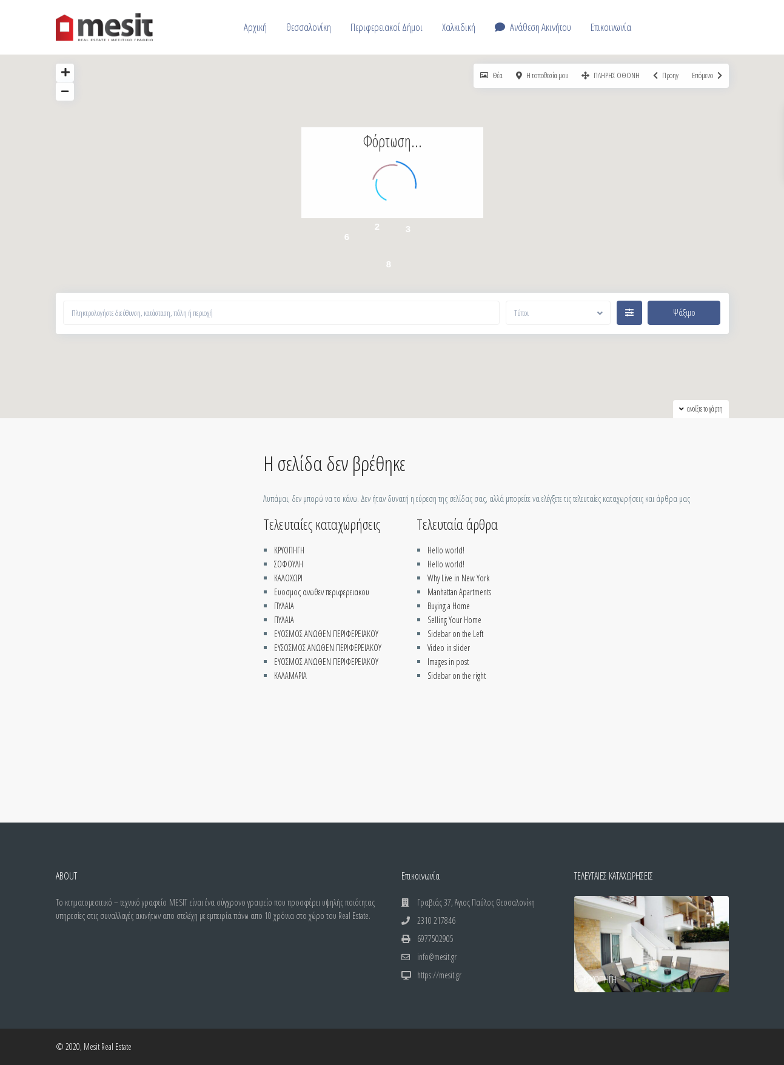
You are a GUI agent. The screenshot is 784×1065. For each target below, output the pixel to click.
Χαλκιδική (458, 27)
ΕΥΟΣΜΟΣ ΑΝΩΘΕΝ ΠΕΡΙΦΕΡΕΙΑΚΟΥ (326, 633)
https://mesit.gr (439, 975)
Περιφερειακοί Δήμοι (386, 27)
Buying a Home (448, 606)
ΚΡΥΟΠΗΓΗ (289, 550)
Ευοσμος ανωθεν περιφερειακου (321, 592)
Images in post (448, 661)
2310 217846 (436, 920)
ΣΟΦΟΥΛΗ (288, 564)
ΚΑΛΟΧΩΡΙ (288, 578)
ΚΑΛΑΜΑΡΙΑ (290, 675)
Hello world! (445, 550)
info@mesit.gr (437, 957)
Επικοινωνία (611, 27)
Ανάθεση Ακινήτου (533, 27)
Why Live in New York (458, 578)
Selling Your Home (454, 620)
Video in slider (448, 647)
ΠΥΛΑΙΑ (284, 606)
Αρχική (255, 27)
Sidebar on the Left (455, 633)
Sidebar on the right (456, 675)
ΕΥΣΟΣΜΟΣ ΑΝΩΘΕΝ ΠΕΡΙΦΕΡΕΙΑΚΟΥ (327, 647)
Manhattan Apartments (459, 592)
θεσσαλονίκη (308, 27)
